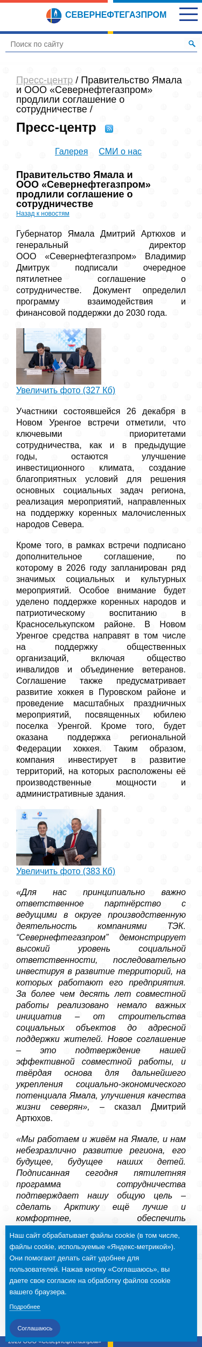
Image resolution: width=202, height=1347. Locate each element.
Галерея (71, 151)
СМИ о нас (120, 151)
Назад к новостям (42, 213)
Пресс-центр (44, 80)
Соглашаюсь (34, 1328)
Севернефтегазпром (106, 14)
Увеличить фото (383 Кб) (65, 871)
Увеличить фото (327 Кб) (65, 390)
